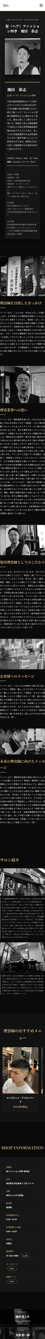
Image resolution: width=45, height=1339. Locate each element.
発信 (25, 1256)
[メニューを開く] (41, 5)
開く (12, 1268)
